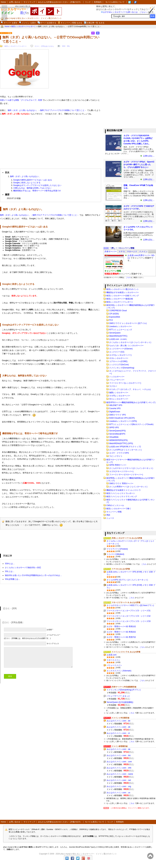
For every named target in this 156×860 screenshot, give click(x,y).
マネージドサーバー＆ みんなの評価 (126, 602)
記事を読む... (148, 156)
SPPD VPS (114, 427)
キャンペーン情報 (114, 512)
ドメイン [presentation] (143, 251)
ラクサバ (113, 386)
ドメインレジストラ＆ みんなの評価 (126, 652)
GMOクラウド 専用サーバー (121, 483)
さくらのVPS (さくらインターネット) (125, 450)
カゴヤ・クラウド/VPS (119, 453)
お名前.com (112, 655)
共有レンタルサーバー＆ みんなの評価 (127, 538)
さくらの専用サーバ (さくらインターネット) (128, 487)
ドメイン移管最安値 (120, 746)
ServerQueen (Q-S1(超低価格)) (120, 702)
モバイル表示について (114, 2)
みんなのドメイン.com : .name (120, 774)
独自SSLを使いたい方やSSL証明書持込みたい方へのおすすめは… (33, 575)
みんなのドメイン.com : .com (119, 762)
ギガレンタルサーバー (118, 358)
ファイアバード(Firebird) (117, 549)
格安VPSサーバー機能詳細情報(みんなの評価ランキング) (130, 402)
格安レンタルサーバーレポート (15, 46)
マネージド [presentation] (132, 251)
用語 (108, 515)
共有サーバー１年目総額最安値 (124, 687)
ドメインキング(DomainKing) (121, 368)
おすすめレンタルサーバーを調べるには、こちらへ (125, 12)
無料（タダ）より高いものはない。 (25, 176)
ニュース (110, 518)
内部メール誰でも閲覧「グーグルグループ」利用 (21, 100)
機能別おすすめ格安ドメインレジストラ (123, 490)
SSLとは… (9, 571)
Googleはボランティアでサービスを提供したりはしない (37, 185)
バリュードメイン (114, 665)
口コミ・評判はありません (44, 46)
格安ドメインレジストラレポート (120, 493)
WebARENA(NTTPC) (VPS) (121, 443)
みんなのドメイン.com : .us (118, 792)
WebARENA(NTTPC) (118, 336)
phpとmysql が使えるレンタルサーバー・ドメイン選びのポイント (88, 854)
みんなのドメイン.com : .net (119, 780)
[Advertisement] (50, 140)
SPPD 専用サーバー (117, 465)
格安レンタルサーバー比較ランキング (122, 296)
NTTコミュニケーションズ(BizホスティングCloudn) (131, 424)
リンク (88, 2)
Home (3, 2)
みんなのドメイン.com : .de (118, 727)
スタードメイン (113, 660)
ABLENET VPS (115, 405)
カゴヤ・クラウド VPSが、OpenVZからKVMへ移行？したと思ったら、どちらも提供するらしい (139, 164)
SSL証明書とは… (12, 579)
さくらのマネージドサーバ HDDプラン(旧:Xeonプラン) (130, 605)
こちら (128, 277)
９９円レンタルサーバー (119, 396)
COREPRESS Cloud (118, 310)
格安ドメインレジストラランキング (121, 496)
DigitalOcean (114, 412)
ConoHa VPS (115, 408)
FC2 (111, 320)
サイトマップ (29, 2)
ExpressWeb (114, 317)
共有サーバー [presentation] (110, 251)
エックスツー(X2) (116, 352)
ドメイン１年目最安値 (120, 718)
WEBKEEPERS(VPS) (118, 440)
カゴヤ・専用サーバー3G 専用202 (121, 632)
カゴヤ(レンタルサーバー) (120, 355)
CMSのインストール (115, 505)
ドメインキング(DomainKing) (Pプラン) (124, 690)
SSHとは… (10, 563)
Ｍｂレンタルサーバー (118, 399)
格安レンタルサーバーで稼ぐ (118, 508)
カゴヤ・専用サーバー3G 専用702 (121, 637)
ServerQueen (115, 333)
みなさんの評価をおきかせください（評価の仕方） (60, 2)
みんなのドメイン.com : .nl (118, 733)
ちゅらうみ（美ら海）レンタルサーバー (126, 345)
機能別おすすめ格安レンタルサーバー (122, 292)
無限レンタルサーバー (118, 392)
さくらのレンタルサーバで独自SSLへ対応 (23, 567)
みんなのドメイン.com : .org (119, 786)
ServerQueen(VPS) (117, 431)
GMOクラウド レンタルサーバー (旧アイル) (128, 323)
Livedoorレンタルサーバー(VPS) (123, 421)
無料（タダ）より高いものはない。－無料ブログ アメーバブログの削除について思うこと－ (47, 110)
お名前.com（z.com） (118, 339)
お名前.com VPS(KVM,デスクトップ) (125, 446)
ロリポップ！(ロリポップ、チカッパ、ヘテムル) (130, 389)
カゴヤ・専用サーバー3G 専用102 (121, 626)
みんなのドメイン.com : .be (118, 721)
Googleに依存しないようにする (26, 183)
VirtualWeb (113, 437)
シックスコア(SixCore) (119, 364)
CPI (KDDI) (114, 314)
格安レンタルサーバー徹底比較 (119, 299)
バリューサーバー (116, 380)
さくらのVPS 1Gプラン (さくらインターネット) (127, 580)
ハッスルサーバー (116, 377)
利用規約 (98, 2)
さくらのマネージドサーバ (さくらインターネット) (131, 468)
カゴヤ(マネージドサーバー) (121, 471)
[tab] (110, 251)
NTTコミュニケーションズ (120, 330)
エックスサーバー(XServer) (121, 349)
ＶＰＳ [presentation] (122, 251)
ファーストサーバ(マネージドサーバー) (126, 474)
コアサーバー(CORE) (118, 361)
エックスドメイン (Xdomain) (119, 671)
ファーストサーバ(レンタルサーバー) (125, 383)
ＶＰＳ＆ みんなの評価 (121, 569)
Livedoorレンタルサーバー (120, 326)
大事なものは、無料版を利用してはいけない (32, 188)
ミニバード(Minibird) (115, 554)
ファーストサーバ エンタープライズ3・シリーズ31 (128, 611)
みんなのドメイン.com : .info (119, 768)
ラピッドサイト (116, 456)
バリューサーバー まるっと (118, 696)
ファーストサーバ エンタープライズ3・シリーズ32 (128, 616)
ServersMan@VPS (117, 434)
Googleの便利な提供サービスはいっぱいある (32, 180)
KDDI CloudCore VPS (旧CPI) (122, 418)
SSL (68, 46)
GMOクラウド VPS (117, 415)
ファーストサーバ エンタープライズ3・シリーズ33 (128, 621)
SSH (63, 46)
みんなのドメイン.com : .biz (119, 755)
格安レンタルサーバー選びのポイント (122, 289)
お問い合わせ (14, 2)
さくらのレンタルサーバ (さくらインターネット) (130, 342)
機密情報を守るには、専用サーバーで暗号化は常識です (37, 191)
